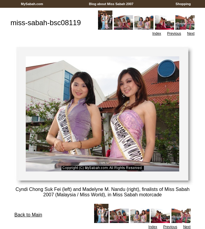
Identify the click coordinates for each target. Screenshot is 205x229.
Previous (174, 33)
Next (191, 33)
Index (156, 33)
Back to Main (28, 214)
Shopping (183, 4)
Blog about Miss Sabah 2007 (111, 4)
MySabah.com (32, 4)
